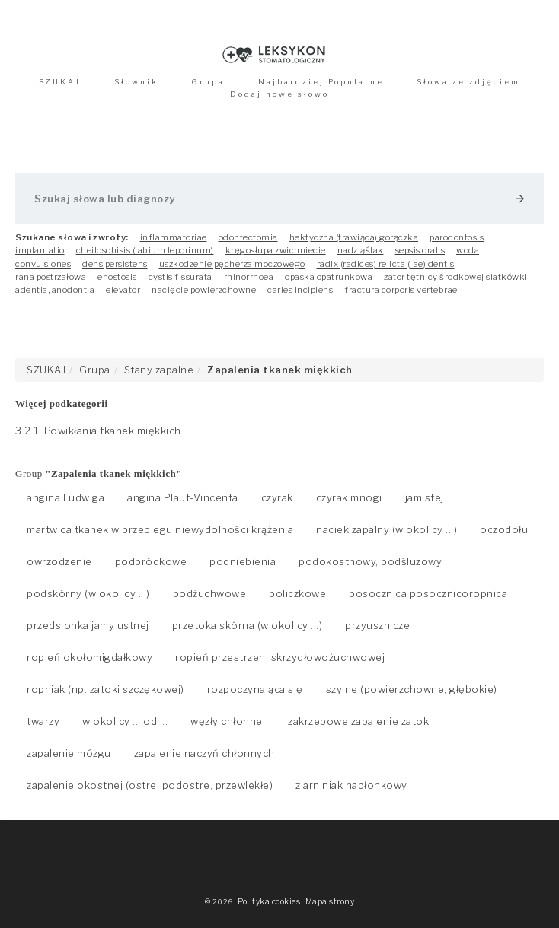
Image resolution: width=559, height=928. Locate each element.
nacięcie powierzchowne (204, 289)
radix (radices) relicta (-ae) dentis (386, 264)
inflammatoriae (173, 237)
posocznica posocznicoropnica (428, 593)
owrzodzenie (59, 561)
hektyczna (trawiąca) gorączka (354, 237)
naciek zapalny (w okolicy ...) (386, 529)
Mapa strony (330, 902)
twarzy (43, 721)
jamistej (424, 497)
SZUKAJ (60, 82)
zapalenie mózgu (69, 753)
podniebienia (242, 561)
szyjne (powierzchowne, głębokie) (411, 689)
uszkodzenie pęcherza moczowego (232, 264)
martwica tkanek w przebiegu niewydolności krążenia (160, 529)
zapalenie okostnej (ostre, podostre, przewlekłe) (150, 785)
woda (467, 250)
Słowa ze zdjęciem (468, 82)
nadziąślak (360, 250)
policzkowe (297, 593)
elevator (123, 289)
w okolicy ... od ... (125, 721)
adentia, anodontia (54, 289)
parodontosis (457, 237)
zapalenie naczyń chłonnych (204, 753)
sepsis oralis (420, 250)
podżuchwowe (210, 593)
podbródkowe (151, 561)
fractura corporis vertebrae (401, 289)
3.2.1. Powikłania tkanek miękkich (98, 430)
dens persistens (115, 264)
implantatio (40, 250)
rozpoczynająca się (255, 689)
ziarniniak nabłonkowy (351, 785)
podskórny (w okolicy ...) (88, 593)
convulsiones (43, 264)
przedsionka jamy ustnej (88, 625)
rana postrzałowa (50, 277)
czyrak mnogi (349, 497)
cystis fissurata (180, 277)
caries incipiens (300, 289)
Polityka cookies (269, 902)
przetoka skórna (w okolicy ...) (247, 625)
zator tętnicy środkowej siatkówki (456, 277)
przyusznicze (377, 625)
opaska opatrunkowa (328, 277)
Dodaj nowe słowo (279, 94)
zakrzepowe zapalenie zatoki (360, 721)
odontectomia (248, 237)
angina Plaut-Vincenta (182, 497)
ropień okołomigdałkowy (89, 657)
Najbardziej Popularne (321, 82)
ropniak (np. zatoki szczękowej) (105, 689)
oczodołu (504, 529)
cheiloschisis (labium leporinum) (145, 250)
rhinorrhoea (249, 277)
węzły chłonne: (227, 721)
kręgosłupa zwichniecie (275, 250)
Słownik (136, 82)
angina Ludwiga (65, 497)
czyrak (277, 497)
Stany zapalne (159, 370)
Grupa (208, 82)
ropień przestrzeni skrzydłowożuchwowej (280, 657)
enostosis (117, 277)
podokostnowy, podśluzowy (370, 561)
